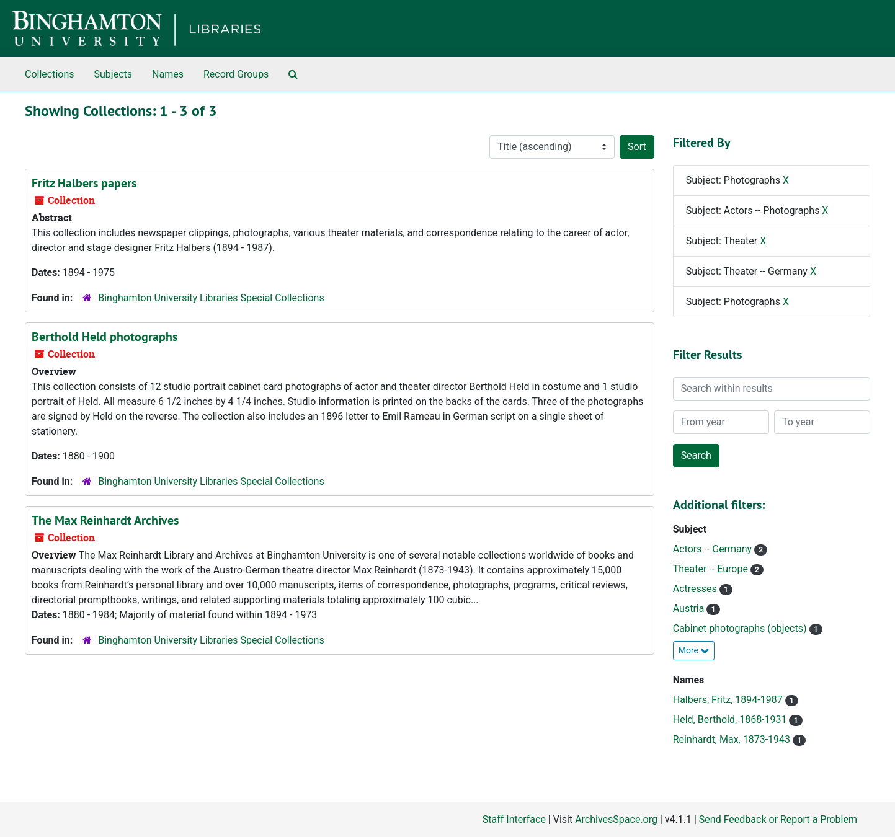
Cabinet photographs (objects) (741, 628)
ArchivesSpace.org (616, 819)
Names (168, 74)
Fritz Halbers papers (84, 183)
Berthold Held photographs (104, 337)
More (694, 650)
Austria (690, 608)
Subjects (113, 74)
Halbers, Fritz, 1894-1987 (729, 700)
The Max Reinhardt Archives (105, 520)
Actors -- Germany (713, 549)
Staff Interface (514, 819)
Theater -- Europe (711, 569)
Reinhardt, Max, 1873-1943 (733, 739)
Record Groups (236, 74)
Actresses (696, 589)
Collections (49, 74)
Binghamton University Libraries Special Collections (211, 298)
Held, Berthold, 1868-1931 (731, 719)
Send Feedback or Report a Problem (778, 819)
